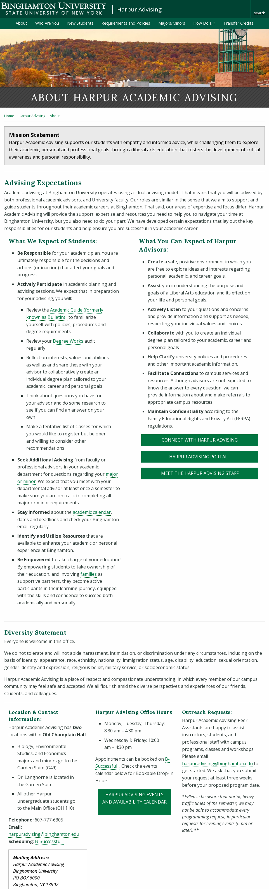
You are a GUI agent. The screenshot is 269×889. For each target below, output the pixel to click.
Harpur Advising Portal (213, 456)
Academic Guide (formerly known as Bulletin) (64, 313)
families (89, 574)
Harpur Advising (139, 9)
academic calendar (92, 512)
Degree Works (68, 341)
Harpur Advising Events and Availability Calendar (136, 798)
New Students (80, 23)
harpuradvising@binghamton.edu (43, 834)
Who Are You (47, 23)
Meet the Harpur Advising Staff (200, 473)
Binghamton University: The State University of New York (53, 8)
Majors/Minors (171, 23)
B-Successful (49, 841)
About (21, 23)
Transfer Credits (238, 23)
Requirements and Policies (126, 23)
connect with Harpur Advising (200, 440)
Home (9, 115)
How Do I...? (204, 23)
